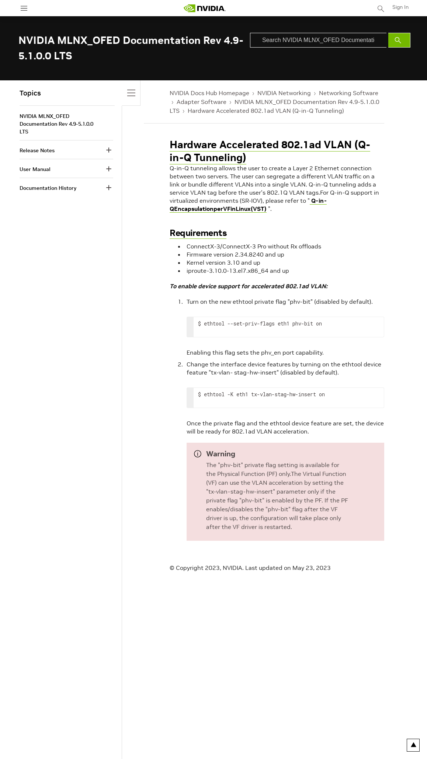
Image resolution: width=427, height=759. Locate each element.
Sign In (400, 7)
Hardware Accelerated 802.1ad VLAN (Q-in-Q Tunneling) (266, 110)
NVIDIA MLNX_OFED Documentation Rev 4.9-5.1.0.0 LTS (56, 124)
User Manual (35, 169)
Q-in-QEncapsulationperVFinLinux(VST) (248, 204)
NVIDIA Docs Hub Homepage (209, 93)
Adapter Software (201, 101)
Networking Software (348, 93)
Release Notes (37, 150)
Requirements (198, 233)
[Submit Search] (399, 40)
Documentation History (48, 188)
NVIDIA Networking (284, 93)
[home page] (205, 8)
